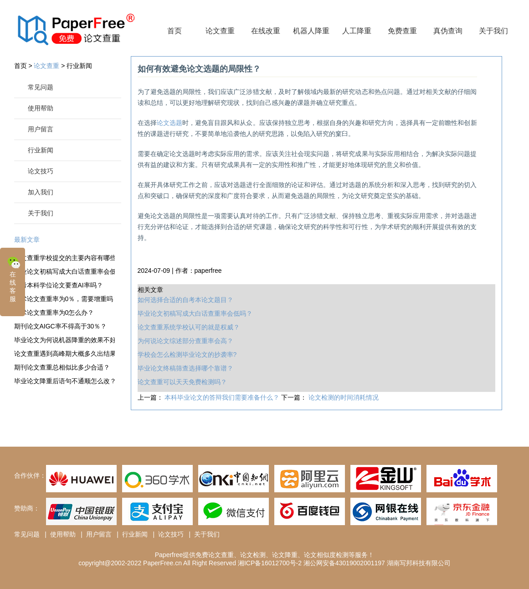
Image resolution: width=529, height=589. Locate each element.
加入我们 (40, 192)
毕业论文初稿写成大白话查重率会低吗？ (64, 271)
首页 (174, 31)
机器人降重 (311, 31)
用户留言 (40, 129)
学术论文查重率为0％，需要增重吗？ (64, 298)
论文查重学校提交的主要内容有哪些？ (64, 257)
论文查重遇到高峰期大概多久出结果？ (64, 353)
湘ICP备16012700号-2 (270, 563)
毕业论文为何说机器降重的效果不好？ (64, 340)
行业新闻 (79, 65)
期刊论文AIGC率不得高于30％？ (60, 326)
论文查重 (220, 31)
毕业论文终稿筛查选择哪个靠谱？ (185, 368)
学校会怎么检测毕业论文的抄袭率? (187, 354)
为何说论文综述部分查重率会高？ (185, 340)
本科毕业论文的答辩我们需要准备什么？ (222, 397)
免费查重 (402, 31)
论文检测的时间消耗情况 (343, 397)
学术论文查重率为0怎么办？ (54, 312)
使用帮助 (40, 108)
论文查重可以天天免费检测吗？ (182, 382)
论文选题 (169, 122)
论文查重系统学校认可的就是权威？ (189, 327)
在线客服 (14, 278)
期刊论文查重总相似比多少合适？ (62, 367)
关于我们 (493, 31)
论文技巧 (40, 171)
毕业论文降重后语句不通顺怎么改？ (64, 381)
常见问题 (40, 87)
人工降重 (356, 31)
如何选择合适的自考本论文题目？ (185, 299)
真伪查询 (447, 31)
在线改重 (265, 31)
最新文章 (27, 239)
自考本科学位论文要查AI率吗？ (58, 285)
